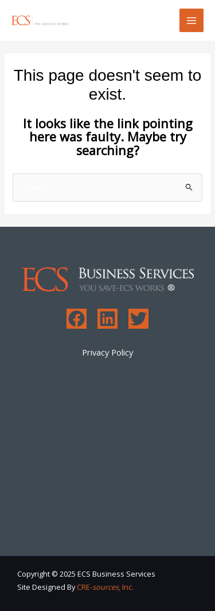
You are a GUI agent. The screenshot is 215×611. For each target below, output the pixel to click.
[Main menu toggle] (191, 21)
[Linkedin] (107, 319)
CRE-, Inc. (105, 587)
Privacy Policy (107, 352)
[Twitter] (138, 319)
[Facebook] (77, 319)
